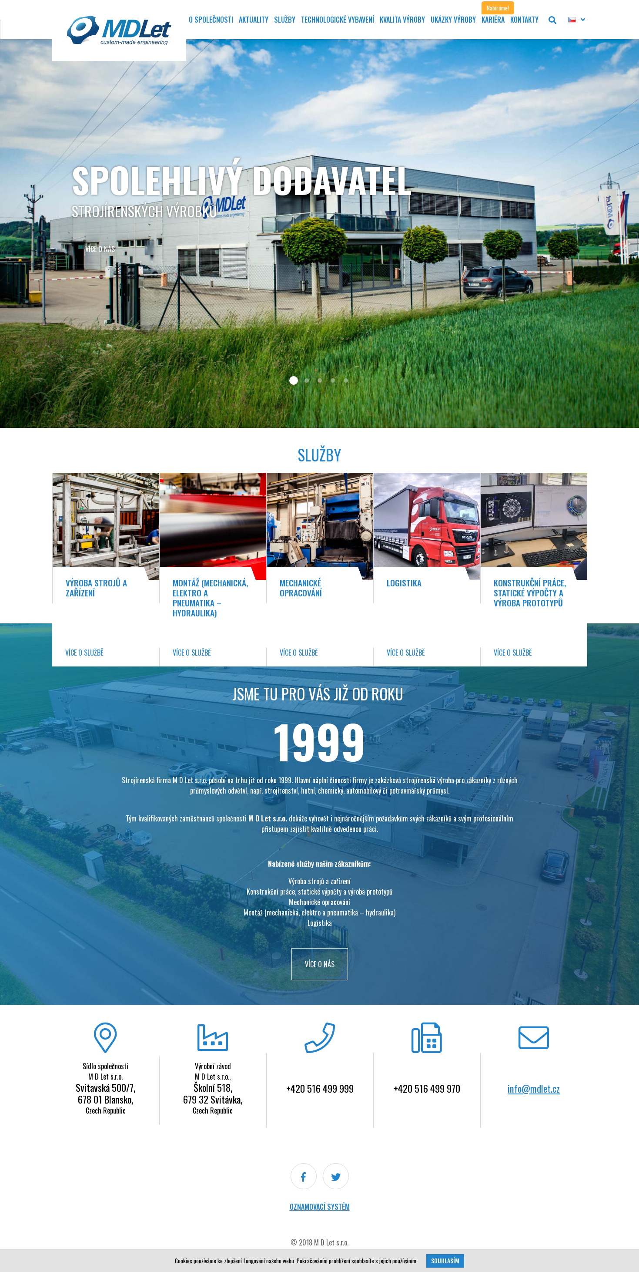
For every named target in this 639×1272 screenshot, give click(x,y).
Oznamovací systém (320, 1206)
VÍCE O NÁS (320, 964)
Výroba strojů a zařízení (96, 587)
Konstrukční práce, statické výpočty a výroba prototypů (530, 592)
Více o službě (84, 652)
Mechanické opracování (301, 587)
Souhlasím (445, 1260)
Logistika (404, 582)
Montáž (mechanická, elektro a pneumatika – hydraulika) (210, 597)
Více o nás (100, 249)
